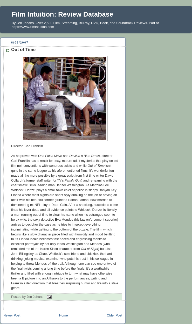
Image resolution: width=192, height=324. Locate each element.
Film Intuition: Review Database (62, 14)
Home (63, 315)
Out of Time (23, 49)
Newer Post (11, 315)
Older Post (114, 315)
